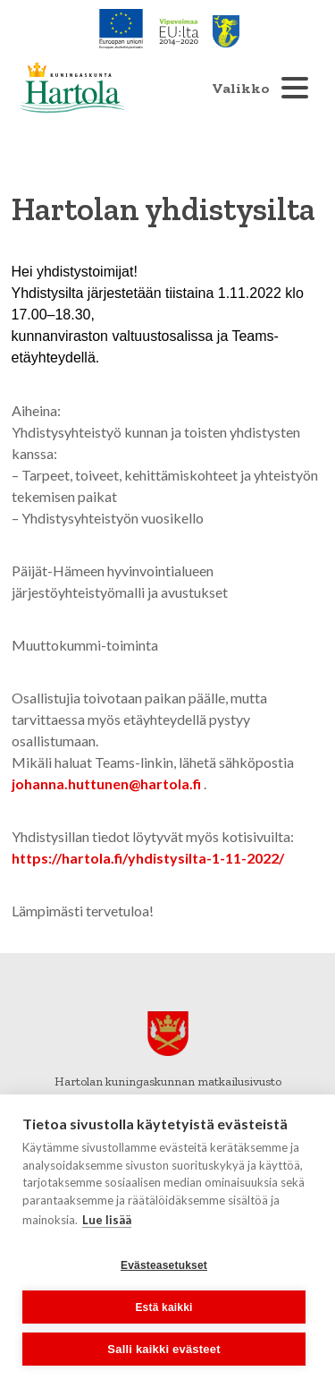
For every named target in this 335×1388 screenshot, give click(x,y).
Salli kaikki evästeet (163, 1349)
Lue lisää (106, 1220)
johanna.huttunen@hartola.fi (106, 783)
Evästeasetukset (164, 1265)
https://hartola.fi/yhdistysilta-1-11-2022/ (148, 857)
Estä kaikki (163, 1307)
